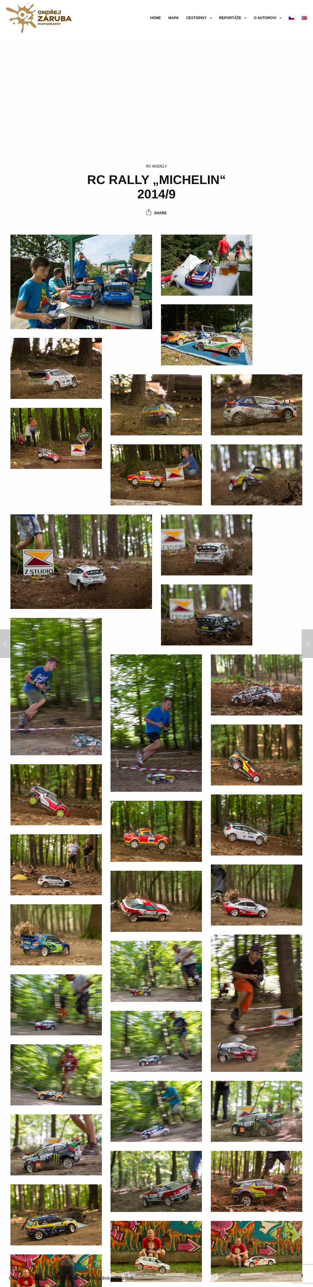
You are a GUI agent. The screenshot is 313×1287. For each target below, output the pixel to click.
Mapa (173, 18)
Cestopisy (196, 18)
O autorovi (265, 18)
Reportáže (230, 18)
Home (155, 18)
